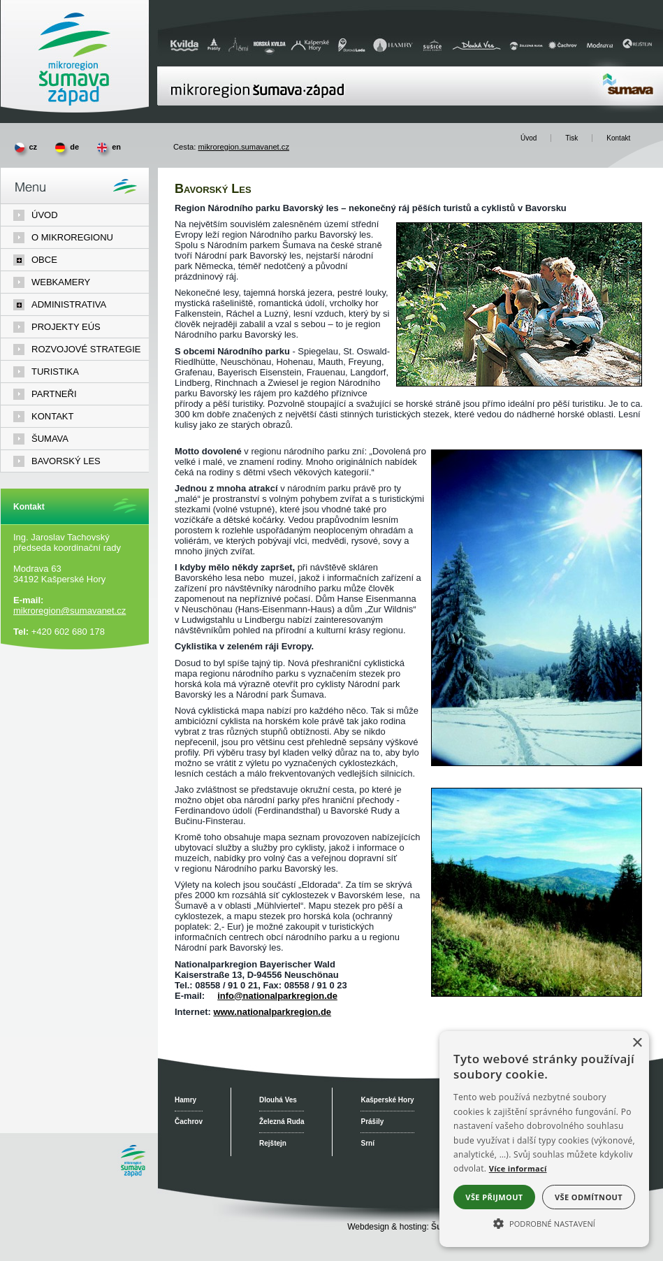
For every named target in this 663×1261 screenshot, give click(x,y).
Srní (367, 1143)
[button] (544, 1222)
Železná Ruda (281, 1121)
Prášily (372, 1121)
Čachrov (189, 1121)
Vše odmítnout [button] (588, 1197)
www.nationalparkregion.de (272, 1012)
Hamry (185, 1100)
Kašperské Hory (387, 1100)
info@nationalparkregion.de (277, 995)
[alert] (544, 1139)
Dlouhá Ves (278, 1100)
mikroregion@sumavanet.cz (69, 610)
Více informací (518, 1168)
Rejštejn (272, 1143)
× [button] (637, 1043)
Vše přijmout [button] (494, 1197)
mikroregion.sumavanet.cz (243, 147)
